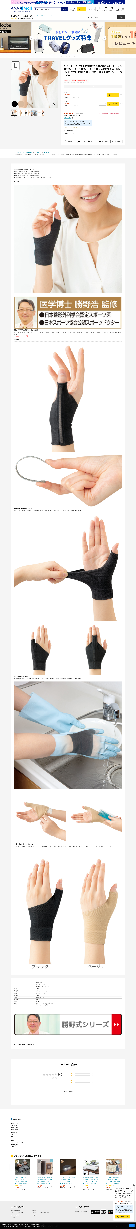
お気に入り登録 (131, 1216)
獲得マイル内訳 (67, 118)
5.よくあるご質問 (15, 1215)
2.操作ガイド (35, 1210)
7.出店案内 (13, 1217)
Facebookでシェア (71, 141)
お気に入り (111, 10)
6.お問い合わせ (36, 1215)
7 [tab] (74, 56)
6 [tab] (72, 56)
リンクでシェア (117, 141)
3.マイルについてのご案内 (17, 1212)
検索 (64, 9)
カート (122, 10)
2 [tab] (61, 56)
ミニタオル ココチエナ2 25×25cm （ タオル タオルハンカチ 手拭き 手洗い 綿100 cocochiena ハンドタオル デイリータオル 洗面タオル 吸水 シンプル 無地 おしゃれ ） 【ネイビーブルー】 (113, 1179)
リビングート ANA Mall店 (22, 16)
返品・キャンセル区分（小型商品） (45, 1003)
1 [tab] (59, 56)
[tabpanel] (68, 37)
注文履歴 (118, 10)
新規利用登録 (91, 9)
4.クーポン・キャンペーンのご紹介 (40, 1212)
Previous (31, 38)
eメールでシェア (105, 141)
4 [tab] (67, 56)
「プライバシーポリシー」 (29, 1226)
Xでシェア (83, 141)
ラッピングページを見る (42, 1005)
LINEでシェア (93, 141)
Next (104, 38)
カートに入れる (113, 95)
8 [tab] (77, 56)
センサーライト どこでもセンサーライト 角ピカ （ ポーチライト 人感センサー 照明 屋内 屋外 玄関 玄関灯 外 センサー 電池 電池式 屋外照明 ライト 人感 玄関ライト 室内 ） (67, 1179)
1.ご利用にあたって (15, 1210)
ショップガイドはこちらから (44, 16)
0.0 (60, 1074)
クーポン (106, 10)
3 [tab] (64, 56)
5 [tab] (69, 56)
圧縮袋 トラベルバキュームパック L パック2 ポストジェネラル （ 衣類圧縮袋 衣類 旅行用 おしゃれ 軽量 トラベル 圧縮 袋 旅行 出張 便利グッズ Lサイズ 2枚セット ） (22, 1179)
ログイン (81, 9)
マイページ (100, 10)
